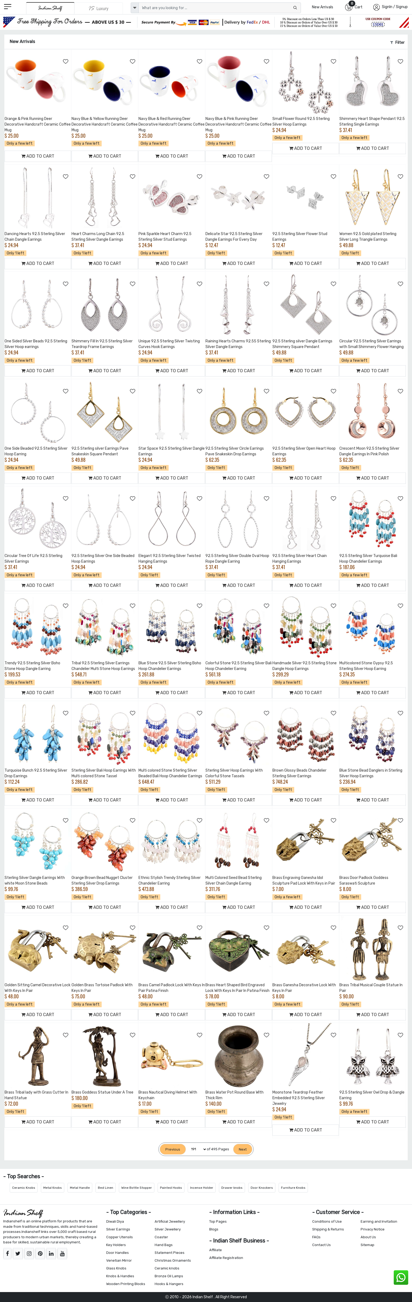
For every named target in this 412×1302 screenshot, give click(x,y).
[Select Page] (196, 1149)
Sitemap (367, 1245)
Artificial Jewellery (170, 1221)
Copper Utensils (119, 1237)
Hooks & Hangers (169, 1284)
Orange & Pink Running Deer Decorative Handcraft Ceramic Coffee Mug (38, 124)
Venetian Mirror (119, 1260)
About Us (368, 1237)
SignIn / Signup (395, 7)
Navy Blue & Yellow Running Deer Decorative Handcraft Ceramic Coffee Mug (105, 124)
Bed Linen (105, 1188)
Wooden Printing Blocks (125, 1284)
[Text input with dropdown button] (219, 7)
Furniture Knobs (293, 1188)
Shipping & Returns (328, 1229)
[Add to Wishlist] (66, 61)
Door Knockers (262, 1188)
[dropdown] (135, 7)
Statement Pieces (169, 1253)
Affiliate (215, 1250)
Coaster (161, 1237)
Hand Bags (164, 1245)
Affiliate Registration (226, 1258)
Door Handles (117, 1253)
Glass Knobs (116, 1268)
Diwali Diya (115, 1221)
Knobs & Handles (120, 1276)
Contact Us (321, 1245)
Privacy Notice (373, 1229)
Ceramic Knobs (23, 1188)
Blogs (213, 1229)
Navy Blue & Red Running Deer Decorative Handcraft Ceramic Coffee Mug (171, 124)
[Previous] (173, 1149)
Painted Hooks (171, 1188)
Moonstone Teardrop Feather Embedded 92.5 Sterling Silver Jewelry (298, 1098)
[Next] (242, 1149)
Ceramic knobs (167, 1268)
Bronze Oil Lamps (169, 1276)
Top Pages (218, 1221)
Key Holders (116, 1245)
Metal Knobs (52, 1188)
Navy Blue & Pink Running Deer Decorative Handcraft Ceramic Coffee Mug (238, 124)
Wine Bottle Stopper (136, 1188)
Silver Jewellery (168, 1229)
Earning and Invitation (379, 1221)
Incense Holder (201, 1188)
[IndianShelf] (50, 8)
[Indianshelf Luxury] (98, 8)
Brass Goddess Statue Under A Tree (102, 1092)
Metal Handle (80, 1188)
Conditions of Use (327, 1221)
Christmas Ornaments (173, 1260)
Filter (397, 42)
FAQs (316, 1237)
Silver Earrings (118, 1229)
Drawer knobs (232, 1188)
